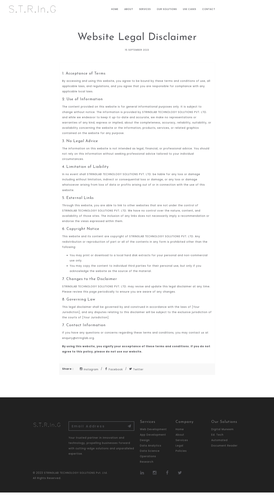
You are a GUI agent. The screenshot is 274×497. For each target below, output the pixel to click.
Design (145, 444)
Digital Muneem (222, 433)
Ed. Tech (217, 439)
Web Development (153, 433)
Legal (179, 450)
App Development (153, 439)
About (128, 9)
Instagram (89, 374)
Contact (208, 9)
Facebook (114, 374)
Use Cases (189, 9)
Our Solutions (167, 9)
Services (145, 9)
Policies (181, 455)
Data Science (150, 455)
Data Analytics (150, 450)
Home (114, 9)
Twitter (137, 374)
